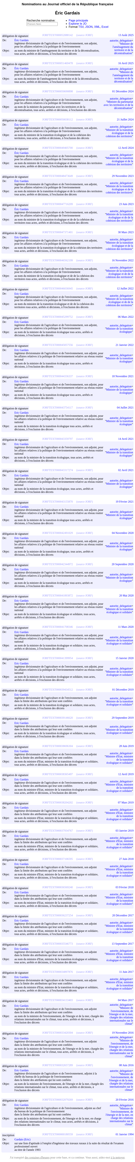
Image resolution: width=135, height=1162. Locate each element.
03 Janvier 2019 (125, 830)
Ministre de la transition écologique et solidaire (119, 611)
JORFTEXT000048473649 (57, 175)
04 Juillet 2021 (125, 407)
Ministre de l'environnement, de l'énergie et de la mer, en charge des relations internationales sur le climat (119, 1116)
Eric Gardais (23, 237)
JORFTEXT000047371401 (57, 232)
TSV (81, 26)
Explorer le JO (77, 23)
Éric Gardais (23, 40)
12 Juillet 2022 (125, 288)
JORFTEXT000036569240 (57, 887)
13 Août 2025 (126, 35)
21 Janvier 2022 (125, 344)
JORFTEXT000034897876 (57, 971)
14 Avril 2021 (126, 438)
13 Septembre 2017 (123, 943)
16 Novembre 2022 (123, 260)
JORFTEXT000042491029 (57, 532)
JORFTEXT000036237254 (57, 915)
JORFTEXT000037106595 (57, 858)
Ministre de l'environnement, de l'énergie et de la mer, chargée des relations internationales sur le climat (121, 1015)
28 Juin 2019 (126, 746)
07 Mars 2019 (126, 802)
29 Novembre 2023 (123, 175)
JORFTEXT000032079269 (57, 1099)
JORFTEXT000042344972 (57, 564)
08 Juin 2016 (126, 1065)
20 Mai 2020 (126, 595)
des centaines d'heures (37, 1157)
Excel (105, 26)
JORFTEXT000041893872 (57, 595)
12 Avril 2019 (126, 774)
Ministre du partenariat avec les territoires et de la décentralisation (118, 105)
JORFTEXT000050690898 (57, 91)
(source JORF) (84, 35)
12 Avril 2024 (126, 147)
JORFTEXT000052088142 (57, 35)
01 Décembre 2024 (123, 91)
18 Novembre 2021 (123, 376)
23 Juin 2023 (126, 204)
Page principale (78, 20)
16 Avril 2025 (126, 63)
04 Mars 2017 (126, 1000)
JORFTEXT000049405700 (57, 147)
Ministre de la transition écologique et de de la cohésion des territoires (119, 217)
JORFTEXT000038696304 (57, 746)
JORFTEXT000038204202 (57, 802)
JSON (89, 26)
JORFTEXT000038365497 (57, 774)
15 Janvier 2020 (125, 658)
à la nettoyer (117, 1157)
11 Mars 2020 (126, 626)
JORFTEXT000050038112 (57, 119)
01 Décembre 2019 (123, 689)
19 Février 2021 (125, 501)
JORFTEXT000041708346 (57, 626)
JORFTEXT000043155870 (57, 501)
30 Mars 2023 (126, 232)
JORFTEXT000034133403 (57, 1000)
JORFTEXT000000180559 (57, 1134)
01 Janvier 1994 (125, 1134)
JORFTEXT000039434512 (57, 689)
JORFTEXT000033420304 (57, 1032)
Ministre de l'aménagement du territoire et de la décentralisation (123, 48)
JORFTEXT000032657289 (57, 1065)
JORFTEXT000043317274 (57, 470)
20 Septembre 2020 (123, 564)
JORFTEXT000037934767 (57, 830)
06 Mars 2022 (126, 316)
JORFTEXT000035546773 (57, 943)
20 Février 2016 (125, 1099)
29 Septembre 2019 (123, 717)
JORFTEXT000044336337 (57, 376)
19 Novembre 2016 (123, 1032)
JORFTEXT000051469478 (57, 63)
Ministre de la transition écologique (119, 330)
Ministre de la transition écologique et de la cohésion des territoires (119, 133)
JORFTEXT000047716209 (57, 204)
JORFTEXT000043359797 (57, 438)
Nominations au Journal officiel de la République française (67, 4)
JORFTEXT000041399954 (57, 658)
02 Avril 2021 (126, 470)
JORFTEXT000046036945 (57, 288)
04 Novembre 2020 (123, 532)
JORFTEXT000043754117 (57, 407)
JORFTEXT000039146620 (57, 717)
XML (97, 26)
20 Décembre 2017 (123, 915)
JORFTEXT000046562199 (57, 260)
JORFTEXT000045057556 (57, 344)
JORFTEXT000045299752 (57, 316)
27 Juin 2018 (126, 858)
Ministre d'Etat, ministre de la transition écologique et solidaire (119, 759)
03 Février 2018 (125, 887)
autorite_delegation (120, 40)
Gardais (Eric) (24, 1139)
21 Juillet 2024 (125, 119)
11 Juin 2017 (126, 971)
